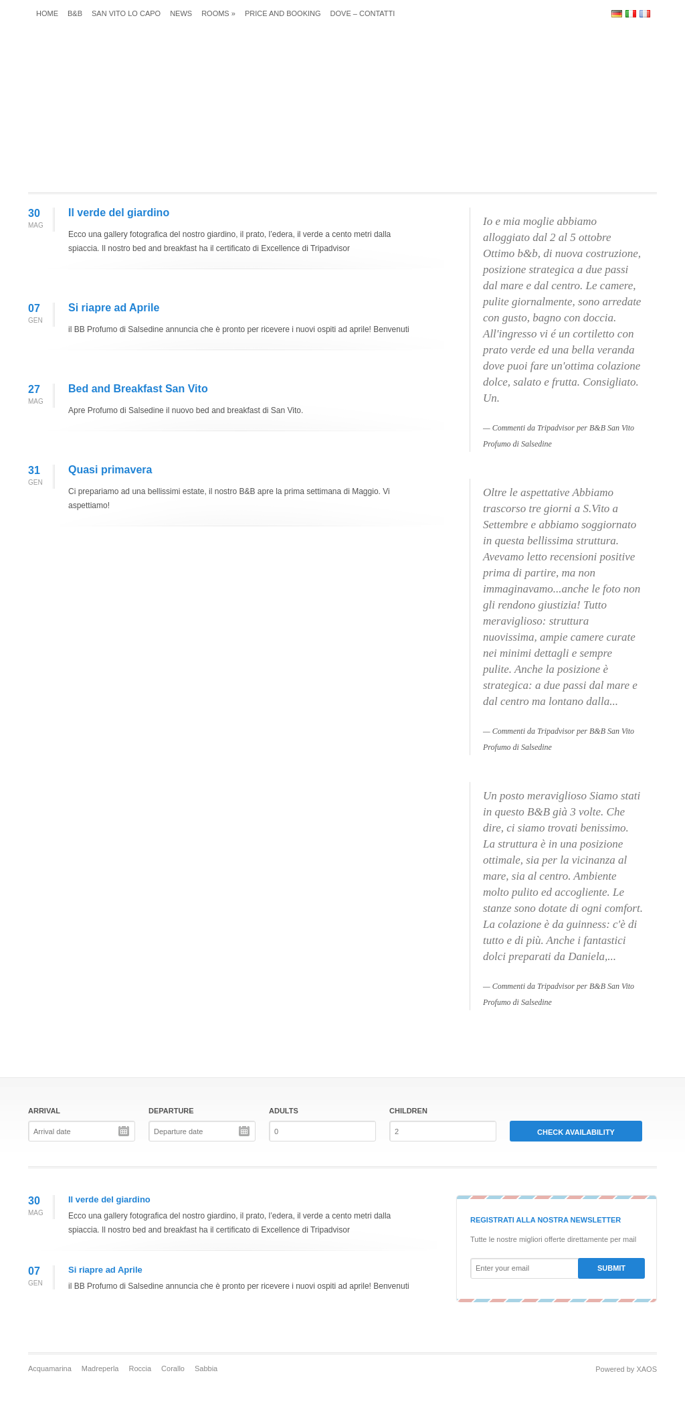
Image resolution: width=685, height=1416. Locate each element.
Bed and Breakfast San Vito (138, 388)
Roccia (139, 1368)
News (181, 13)
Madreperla (100, 1368)
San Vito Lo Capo (126, 13)
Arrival (44, 1111)
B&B (75, 13)
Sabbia (206, 1368)
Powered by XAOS (626, 1369)
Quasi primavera (110, 469)
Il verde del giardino (118, 212)
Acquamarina (50, 1368)
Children (408, 1111)
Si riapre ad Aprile (113, 307)
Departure (171, 1111)
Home (47, 13)
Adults (283, 1111)
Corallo (173, 1368)
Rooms (218, 13)
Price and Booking (283, 13)
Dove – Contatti (362, 13)
